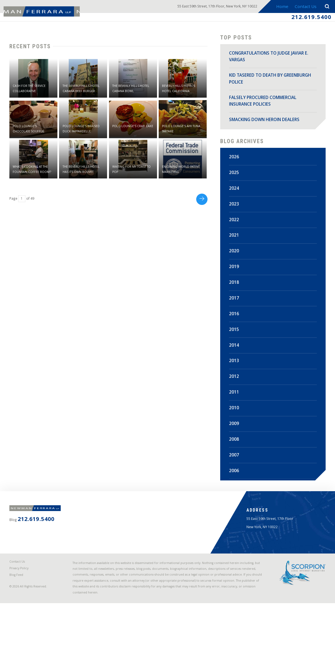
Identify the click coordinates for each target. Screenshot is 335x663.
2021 (236, 244)
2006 (236, 480)
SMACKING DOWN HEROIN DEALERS (266, 124)
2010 (236, 417)
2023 (236, 213)
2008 (236, 448)
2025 (236, 182)
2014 (236, 354)
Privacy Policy (23, 611)
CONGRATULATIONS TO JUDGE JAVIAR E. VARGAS (268, 62)
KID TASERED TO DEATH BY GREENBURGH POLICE (257, 84)
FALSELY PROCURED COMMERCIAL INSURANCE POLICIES (264, 106)
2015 (236, 339)
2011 (236, 401)
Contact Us (303, 7)
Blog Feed (21, 620)
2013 (236, 370)
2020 (236, 260)
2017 (236, 307)
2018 (236, 291)
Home (279, 7)
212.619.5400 (304, 19)
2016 (236, 323)
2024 (236, 197)
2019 (236, 276)
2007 (236, 464)
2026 (236, 166)
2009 (236, 433)
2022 (236, 229)
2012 (236, 386)
